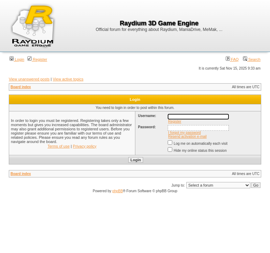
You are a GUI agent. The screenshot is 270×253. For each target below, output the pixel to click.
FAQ (232, 59)
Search (252, 59)
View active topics (68, 79)
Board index (21, 87)
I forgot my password (184, 133)
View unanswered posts (29, 79)
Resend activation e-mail (187, 136)
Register (37, 59)
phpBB (117, 191)
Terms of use (58, 146)
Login (16, 59)
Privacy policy (84, 146)
